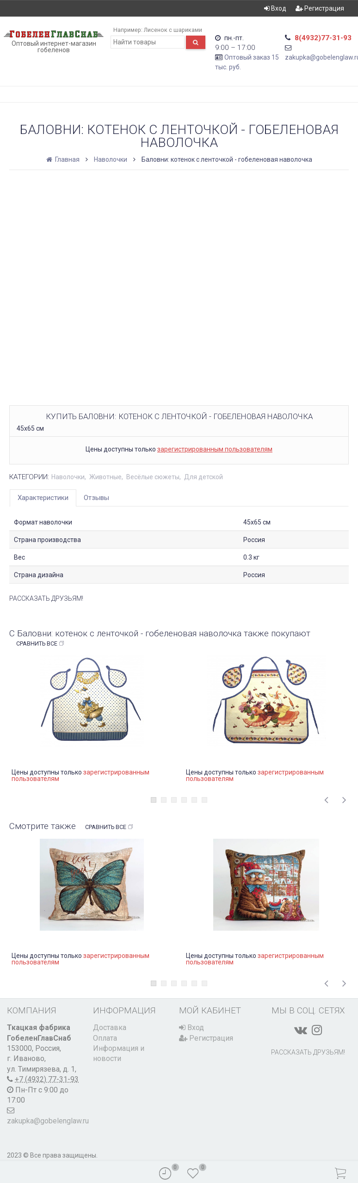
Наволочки (110, 159)
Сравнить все (40, 643)
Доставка (109, 1027)
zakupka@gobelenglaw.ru (48, 1120)
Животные (105, 477)
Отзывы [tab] (96, 498)
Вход (275, 8)
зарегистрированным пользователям (214, 449)
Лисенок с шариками (173, 29)
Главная (63, 159)
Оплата (105, 1038)
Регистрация (320, 8)
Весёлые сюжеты (152, 477)
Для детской (203, 477)
